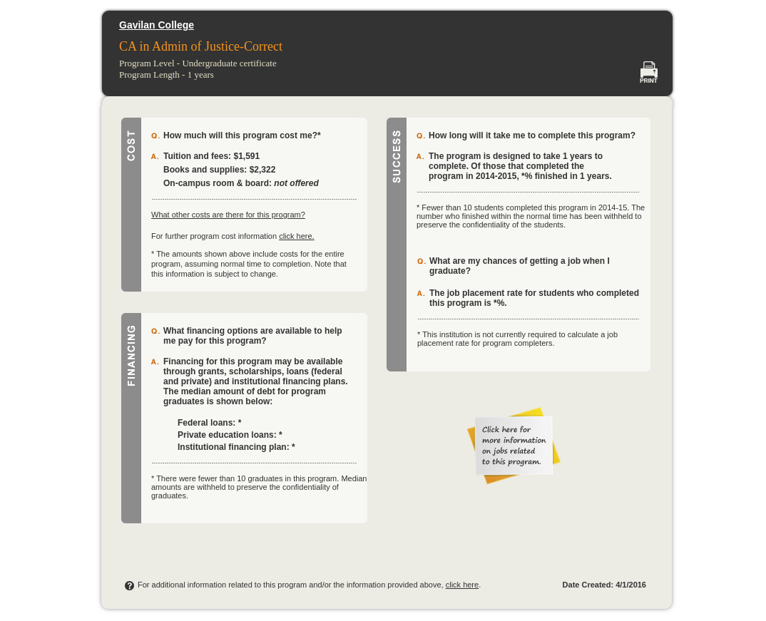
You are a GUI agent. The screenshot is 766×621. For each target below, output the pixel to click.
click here (462, 584)
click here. (297, 236)
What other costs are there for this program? (228, 214)
